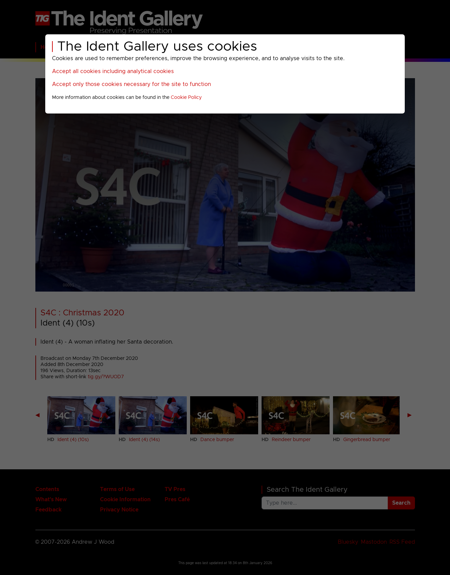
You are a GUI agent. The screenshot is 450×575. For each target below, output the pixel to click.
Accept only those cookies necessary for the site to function (131, 84)
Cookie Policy (186, 97)
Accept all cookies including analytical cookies (113, 71)
